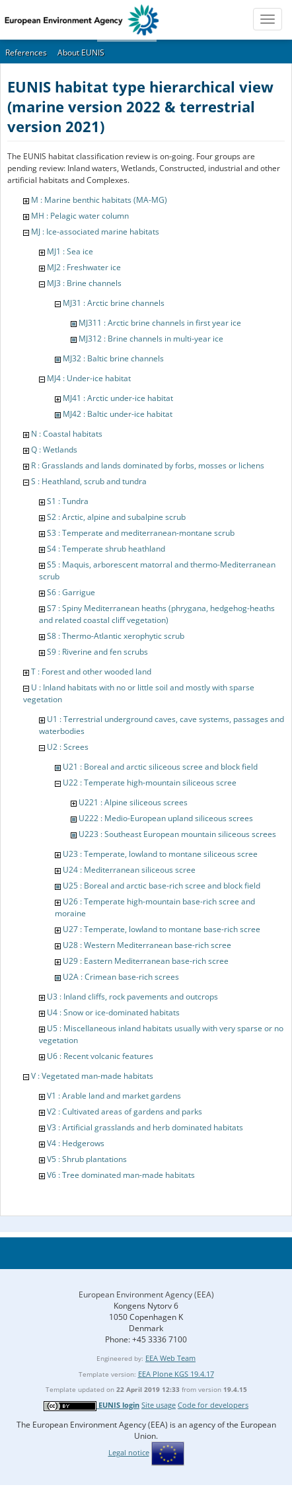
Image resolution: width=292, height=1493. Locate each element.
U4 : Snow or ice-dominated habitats (113, 1012)
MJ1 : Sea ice (70, 251)
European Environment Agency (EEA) (146, 1294)
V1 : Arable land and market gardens (114, 1095)
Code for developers (213, 1405)
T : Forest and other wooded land (91, 671)
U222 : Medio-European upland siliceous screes (166, 818)
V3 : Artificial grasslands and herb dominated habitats (145, 1127)
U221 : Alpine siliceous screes (133, 802)
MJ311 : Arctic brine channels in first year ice (160, 322)
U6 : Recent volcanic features (100, 1056)
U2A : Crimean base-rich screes (121, 976)
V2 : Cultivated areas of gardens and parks (124, 1111)
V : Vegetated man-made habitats (92, 1075)
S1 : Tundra (68, 501)
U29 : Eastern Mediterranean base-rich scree (146, 960)
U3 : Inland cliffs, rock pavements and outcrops (132, 996)
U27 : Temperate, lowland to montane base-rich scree (161, 929)
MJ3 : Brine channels (84, 283)
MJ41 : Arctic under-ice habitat (118, 398)
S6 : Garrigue (71, 592)
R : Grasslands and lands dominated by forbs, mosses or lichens (147, 465)
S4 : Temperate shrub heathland (106, 548)
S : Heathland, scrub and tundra (89, 481)
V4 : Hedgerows (75, 1143)
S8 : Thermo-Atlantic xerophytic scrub (115, 635)
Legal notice (128, 1452)
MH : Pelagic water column (80, 215)
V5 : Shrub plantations (87, 1159)
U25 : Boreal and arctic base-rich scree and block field (161, 885)
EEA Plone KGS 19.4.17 (176, 1374)
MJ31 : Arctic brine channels (113, 303)
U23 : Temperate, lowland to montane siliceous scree (160, 853)
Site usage (158, 1405)
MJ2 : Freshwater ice (84, 267)
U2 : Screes (68, 746)
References (26, 52)
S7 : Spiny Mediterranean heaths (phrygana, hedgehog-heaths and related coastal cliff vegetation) (157, 614)
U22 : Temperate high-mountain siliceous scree (150, 782)
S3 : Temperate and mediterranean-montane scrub (141, 532)
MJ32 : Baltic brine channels (113, 358)
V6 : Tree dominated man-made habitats (121, 1175)
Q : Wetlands (54, 449)
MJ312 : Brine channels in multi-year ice (151, 338)
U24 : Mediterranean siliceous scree (129, 869)
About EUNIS (80, 52)
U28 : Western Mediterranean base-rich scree (147, 945)
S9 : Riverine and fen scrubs (97, 651)
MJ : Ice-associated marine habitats (95, 231)
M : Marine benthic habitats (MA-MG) (99, 199)
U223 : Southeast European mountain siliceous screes (177, 834)
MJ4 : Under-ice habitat (89, 378)
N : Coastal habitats (66, 433)
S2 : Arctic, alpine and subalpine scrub (116, 517)
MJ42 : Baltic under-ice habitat (117, 413)
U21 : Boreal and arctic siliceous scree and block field (160, 766)
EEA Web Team (170, 1358)
